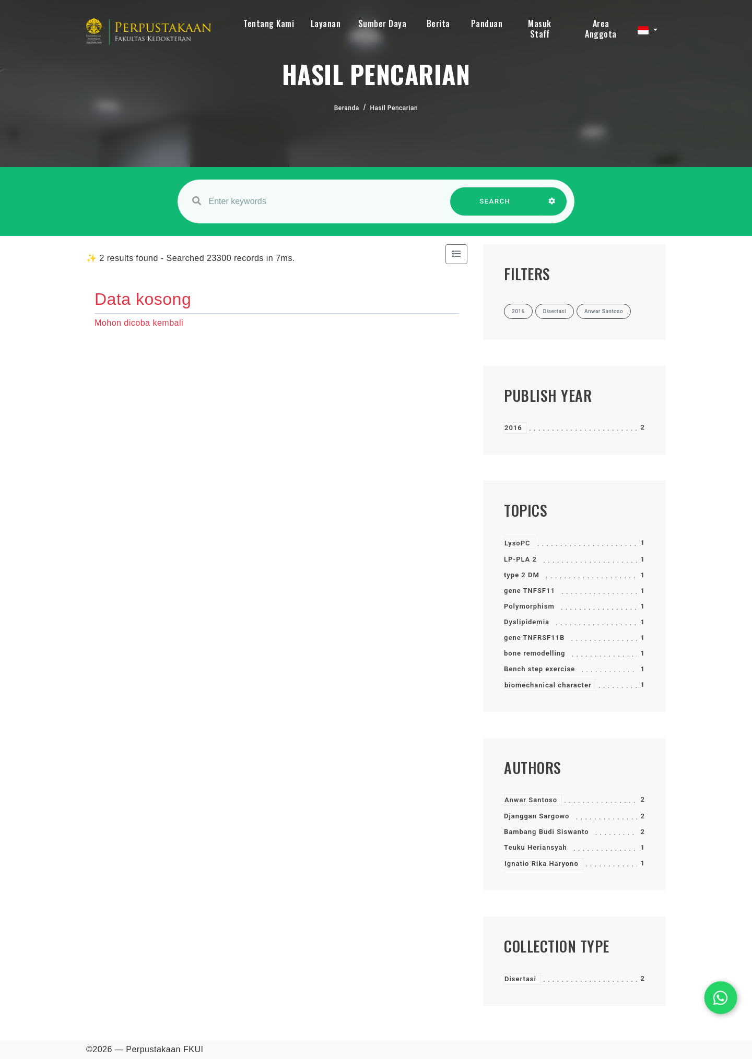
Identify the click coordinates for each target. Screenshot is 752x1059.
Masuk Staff (539, 28)
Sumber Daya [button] (382, 23)
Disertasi (520, 979)
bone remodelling (534, 653)
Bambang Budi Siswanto (546, 832)
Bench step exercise (539, 669)
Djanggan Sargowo (536, 816)
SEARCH (495, 206)
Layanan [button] (326, 23)
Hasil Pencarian (394, 108)
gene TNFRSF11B (534, 637)
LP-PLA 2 (520, 559)
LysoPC (517, 543)
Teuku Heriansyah (535, 847)
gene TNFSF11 (529, 590)
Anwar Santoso (530, 800)
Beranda (346, 108)
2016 (513, 428)
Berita (438, 23)
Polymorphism (529, 606)
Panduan (487, 23)
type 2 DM (521, 575)
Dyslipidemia (526, 622)
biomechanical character (548, 685)
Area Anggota (601, 28)
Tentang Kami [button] (268, 23)
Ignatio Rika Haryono (541, 863)
